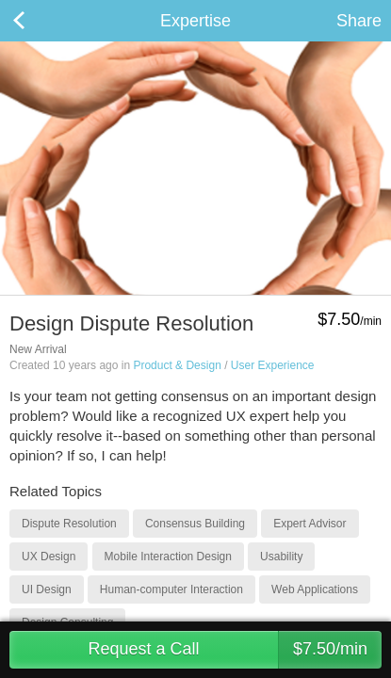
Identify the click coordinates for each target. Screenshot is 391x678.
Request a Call (235, 650)
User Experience (273, 365)
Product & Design (176, 365)
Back (37, 20)
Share (359, 20)
